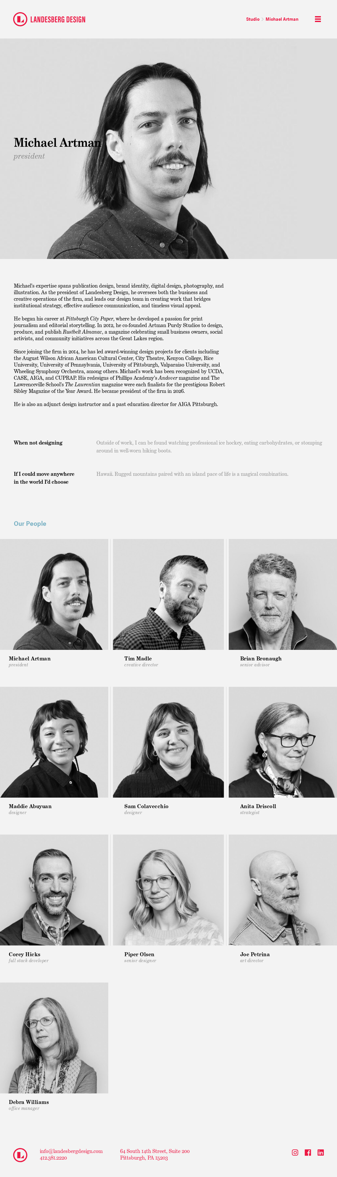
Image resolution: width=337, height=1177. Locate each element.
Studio (253, 18)
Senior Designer (140, 957)
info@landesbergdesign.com (71, 1151)
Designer (146, 809)
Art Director (255, 957)
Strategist (258, 809)
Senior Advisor (261, 661)
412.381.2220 (53, 1157)
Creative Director (141, 661)
